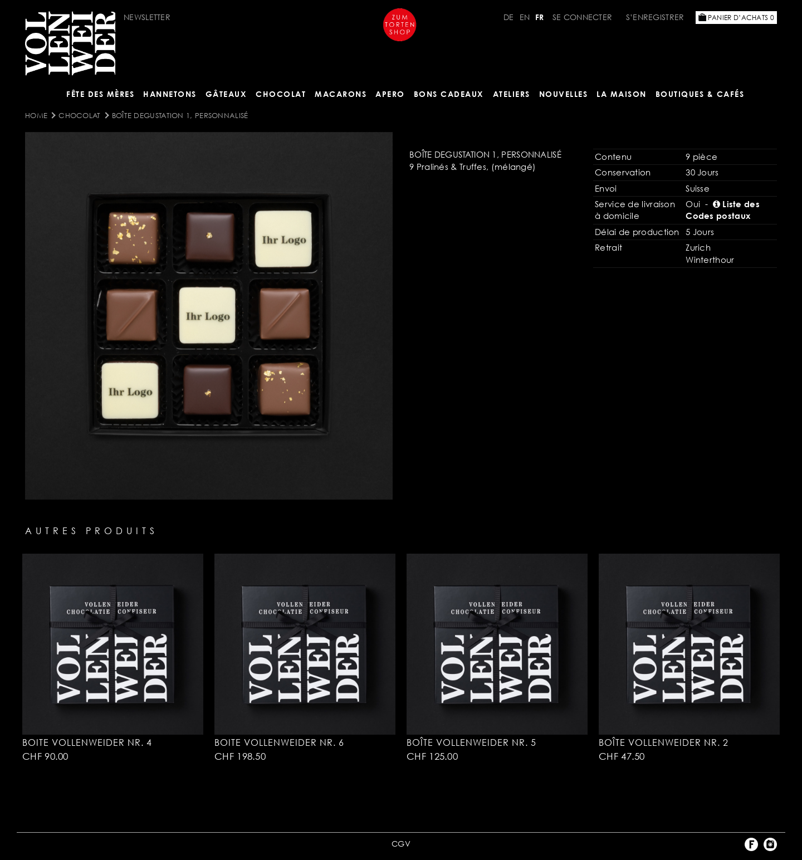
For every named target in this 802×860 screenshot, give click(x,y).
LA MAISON (621, 94)
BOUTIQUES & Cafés (700, 94)
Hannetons (170, 94)
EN (525, 17)
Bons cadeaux (449, 94)
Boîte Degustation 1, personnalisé (180, 115)
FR (539, 17)
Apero (390, 94)
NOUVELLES (563, 94)
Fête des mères (100, 94)
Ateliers (511, 94)
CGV (401, 843)
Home (36, 115)
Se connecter (582, 17)
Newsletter (147, 17)
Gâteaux (226, 94)
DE (508, 17)
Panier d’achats (736, 17)
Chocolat (281, 94)
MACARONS (340, 94)
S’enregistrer (655, 17)
